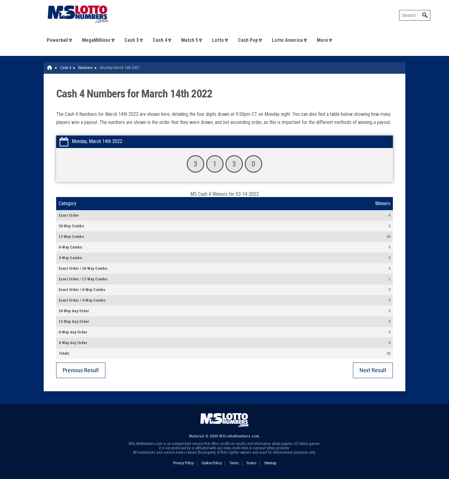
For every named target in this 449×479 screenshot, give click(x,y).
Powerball (57, 40)
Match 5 (189, 40)
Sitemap (270, 463)
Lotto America (287, 40)
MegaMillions (96, 40)
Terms (234, 463)
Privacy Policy (183, 463)
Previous (81, 370)
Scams (251, 463)
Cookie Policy (211, 463)
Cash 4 (160, 40)
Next (373, 370)
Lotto (218, 40)
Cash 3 (131, 40)
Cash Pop (248, 40)
